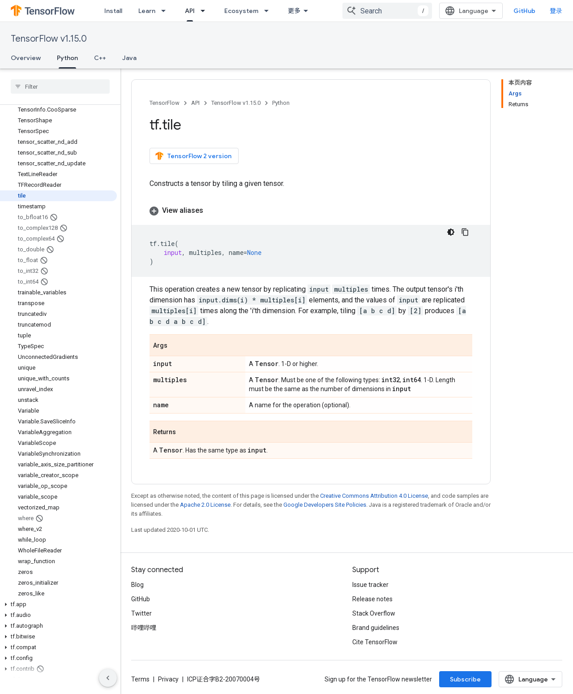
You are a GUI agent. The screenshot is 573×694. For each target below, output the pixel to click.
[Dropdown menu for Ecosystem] (269, 11)
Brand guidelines (375, 627)
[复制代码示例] (465, 232)
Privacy (168, 679)
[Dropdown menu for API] (205, 11)
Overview (26, 58)
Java (129, 58)
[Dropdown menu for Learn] (166, 11)
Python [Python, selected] (67, 58)
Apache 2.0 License (205, 504)
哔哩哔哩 (143, 627)
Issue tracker (370, 584)
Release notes (372, 599)
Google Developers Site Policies (324, 504)
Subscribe (465, 679)
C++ (100, 58)
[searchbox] (60, 86)
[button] (58, 604)
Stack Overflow (373, 613)
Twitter (141, 613)
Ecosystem (241, 11)
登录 (556, 10)
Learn (146, 11)
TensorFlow (165, 102)
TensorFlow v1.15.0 (49, 38)
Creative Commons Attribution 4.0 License (374, 495)
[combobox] (387, 11)
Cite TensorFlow (375, 642)
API (195, 102)
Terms (140, 679)
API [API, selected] (190, 11)
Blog (137, 584)
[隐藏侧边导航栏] (108, 678)
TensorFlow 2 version (193, 155)
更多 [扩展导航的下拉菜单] (294, 11)
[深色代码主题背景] (451, 232)
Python (281, 102)
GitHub (524, 11)
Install (113, 11)
